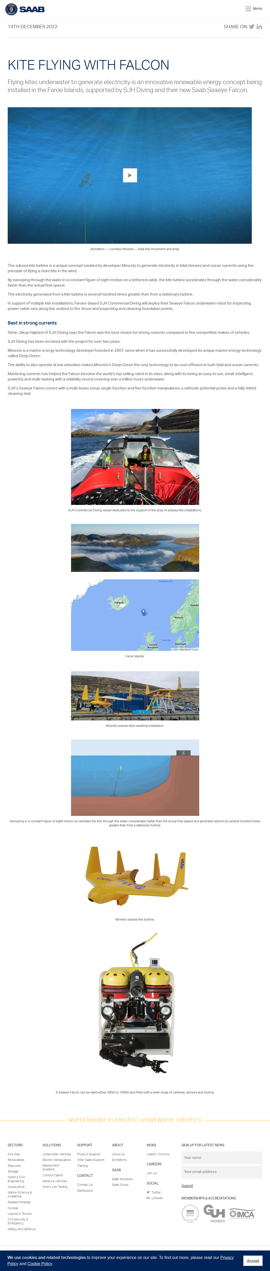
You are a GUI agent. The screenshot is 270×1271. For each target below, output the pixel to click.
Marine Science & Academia (20, 1194)
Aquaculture (16, 1186)
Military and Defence (22, 1229)
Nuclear (13, 1208)
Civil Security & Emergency (18, 1221)
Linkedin (155, 1198)
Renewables (16, 1159)
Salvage (13, 1171)
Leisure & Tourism (20, 1213)
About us (118, 1154)
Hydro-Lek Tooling (55, 1186)
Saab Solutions (122, 1179)
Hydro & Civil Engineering (16, 1179)
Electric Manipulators (57, 1159)
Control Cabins (53, 1175)
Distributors (85, 1190)
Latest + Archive (158, 1154)
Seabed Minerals (19, 1202)
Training (82, 1165)
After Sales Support (90, 1159)
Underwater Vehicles (57, 1154)
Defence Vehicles (55, 1181)
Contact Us (85, 1184)
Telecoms (14, 1165)
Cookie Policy (39, 1264)
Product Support (88, 1154)
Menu (254, 9)
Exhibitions (119, 1159)
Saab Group (120, 1184)
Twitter (154, 1192)
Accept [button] (253, 1261)
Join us (152, 1173)
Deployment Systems (51, 1167)
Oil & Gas (14, 1154)
